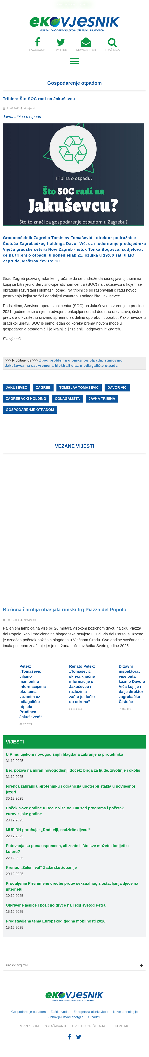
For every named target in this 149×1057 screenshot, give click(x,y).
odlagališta (67, 399)
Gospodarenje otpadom (28, 1012)
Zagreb (43, 388)
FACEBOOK (37, 44)
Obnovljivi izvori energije (65, 1017)
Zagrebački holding (26, 399)
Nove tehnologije (125, 1012)
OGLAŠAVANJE (66, 4)
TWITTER (60, 44)
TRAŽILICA (112, 44)
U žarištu (94, 1017)
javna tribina (102, 399)
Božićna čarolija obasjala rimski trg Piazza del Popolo (64, 609)
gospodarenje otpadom (30, 410)
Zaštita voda (60, 1012)
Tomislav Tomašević (79, 388)
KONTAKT (86, 4)
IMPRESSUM (29, 1026)
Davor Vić (117, 388)
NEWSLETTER (86, 44)
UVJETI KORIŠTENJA (88, 1026)
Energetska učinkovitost (91, 1012)
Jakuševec (16, 388)
